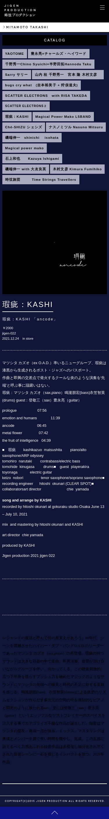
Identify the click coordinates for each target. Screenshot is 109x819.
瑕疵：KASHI (17, 116)
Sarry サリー (16, 74)
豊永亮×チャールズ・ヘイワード (59, 53)
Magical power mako (24, 148)
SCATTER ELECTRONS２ (26, 106)
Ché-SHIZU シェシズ (23, 127)
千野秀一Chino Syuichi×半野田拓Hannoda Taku (48, 64)
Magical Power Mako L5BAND (63, 116)
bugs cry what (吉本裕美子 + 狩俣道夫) (41, 85)
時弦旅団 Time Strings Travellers (40, 179)
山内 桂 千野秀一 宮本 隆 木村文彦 (68, 74)
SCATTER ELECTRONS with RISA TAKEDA (46, 95)
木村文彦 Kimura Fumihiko (77, 169)
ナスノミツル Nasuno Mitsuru (76, 127)
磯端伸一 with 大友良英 (26, 169)
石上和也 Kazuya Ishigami (32, 158)
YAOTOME (14, 53)
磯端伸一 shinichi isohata (32, 137)
